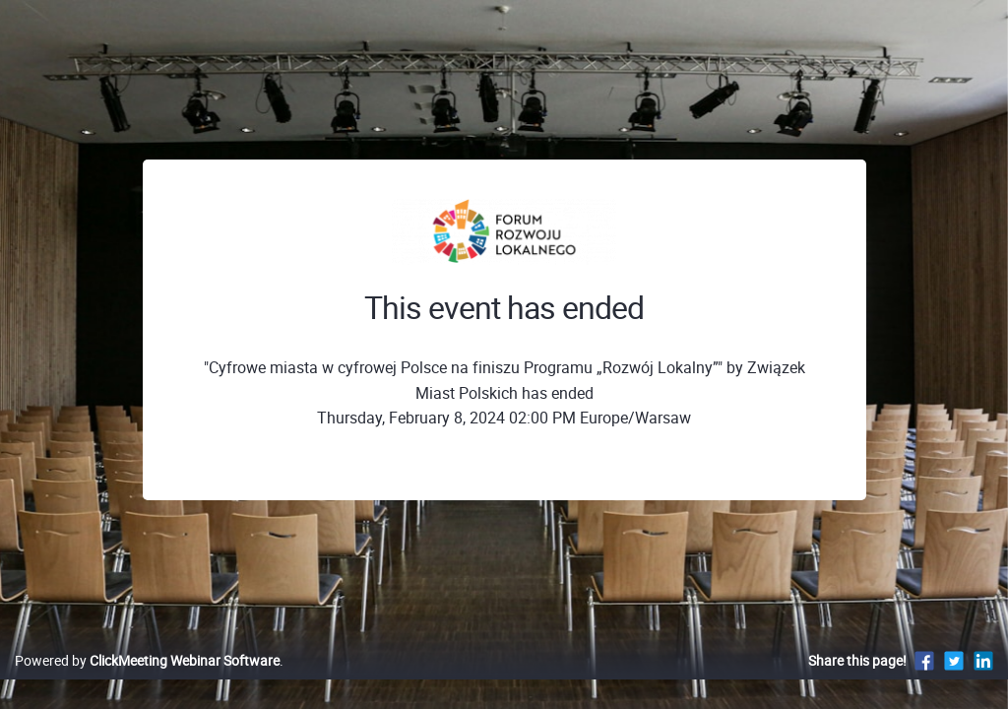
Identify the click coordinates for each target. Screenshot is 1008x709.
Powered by (147, 681)
